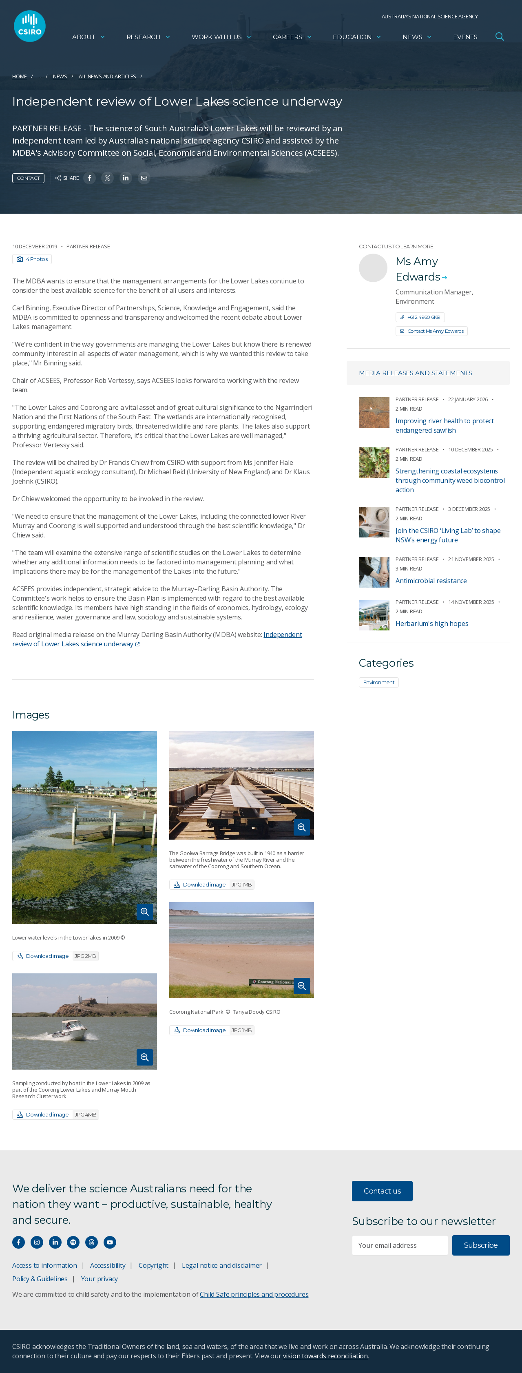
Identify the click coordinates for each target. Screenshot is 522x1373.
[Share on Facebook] (89, 178)
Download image (57, 956)
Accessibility (107, 1265)
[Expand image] (84, 827)
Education (357, 39)
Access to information (44, 1265)
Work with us (222, 39)
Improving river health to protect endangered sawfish (445, 425)
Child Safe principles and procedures (254, 1294)
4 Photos (32, 259)
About (89, 39)
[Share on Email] (144, 178)
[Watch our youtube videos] (110, 1242)
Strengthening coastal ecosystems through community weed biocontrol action (450, 480)
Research (148, 39)
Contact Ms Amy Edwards (431, 331)
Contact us (382, 1191)
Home (19, 76)
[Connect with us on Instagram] (37, 1242)
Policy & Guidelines (40, 1278)
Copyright (153, 1265)
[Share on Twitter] (107, 178)
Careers (292, 39)
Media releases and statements (415, 373)
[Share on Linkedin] (125, 178)
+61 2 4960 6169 (420, 317)
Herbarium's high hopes (432, 623)
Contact (28, 178)
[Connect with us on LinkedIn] (55, 1242)
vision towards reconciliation (325, 1355)
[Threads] (91, 1242)
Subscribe (481, 1245)
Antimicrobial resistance (431, 580)
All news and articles (108, 76)
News (417, 39)
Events (465, 39)
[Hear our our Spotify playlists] (73, 1242)
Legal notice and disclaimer (222, 1265)
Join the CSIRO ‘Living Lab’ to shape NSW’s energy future (448, 535)
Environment (378, 682)
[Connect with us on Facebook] (18, 1242)
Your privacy (99, 1278)
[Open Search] (499, 38)
